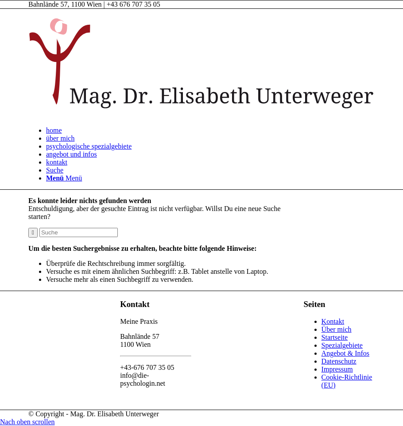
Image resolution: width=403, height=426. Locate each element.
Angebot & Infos (345, 353)
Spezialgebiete (342, 345)
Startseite (335, 337)
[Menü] (64, 178)
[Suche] (54, 170)
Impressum (337, 369)
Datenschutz (339, 361)
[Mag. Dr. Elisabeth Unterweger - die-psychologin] (201, 115)
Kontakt (333, 321)
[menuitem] (210, 130)
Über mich (337, 329)
